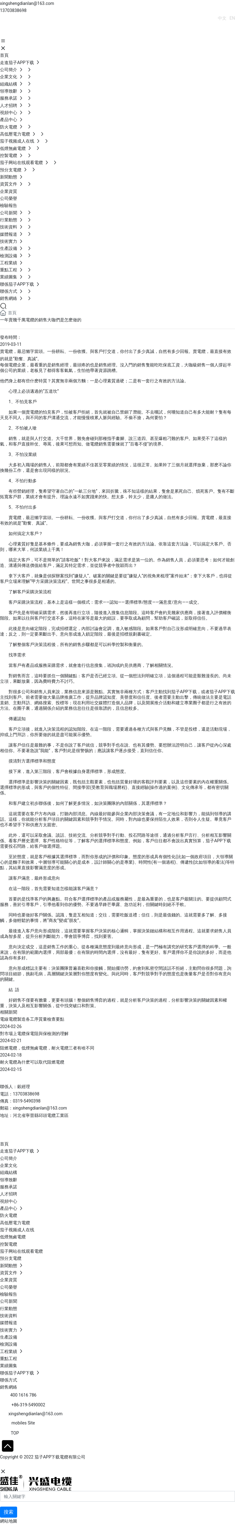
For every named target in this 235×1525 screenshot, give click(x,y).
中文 (222, 18)
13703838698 (13, 10)
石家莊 (45, 1464)
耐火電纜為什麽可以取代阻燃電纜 (32, 1062)
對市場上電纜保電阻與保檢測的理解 (34, 1033)
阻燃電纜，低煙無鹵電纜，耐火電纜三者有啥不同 (47, 1047)
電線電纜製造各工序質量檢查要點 (32, 1019)
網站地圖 (8, 1521)
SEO (60, 1464)
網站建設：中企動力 (19, 1464)
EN (232, 18)
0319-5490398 (26, 1101)
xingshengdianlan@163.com (27, 3)
